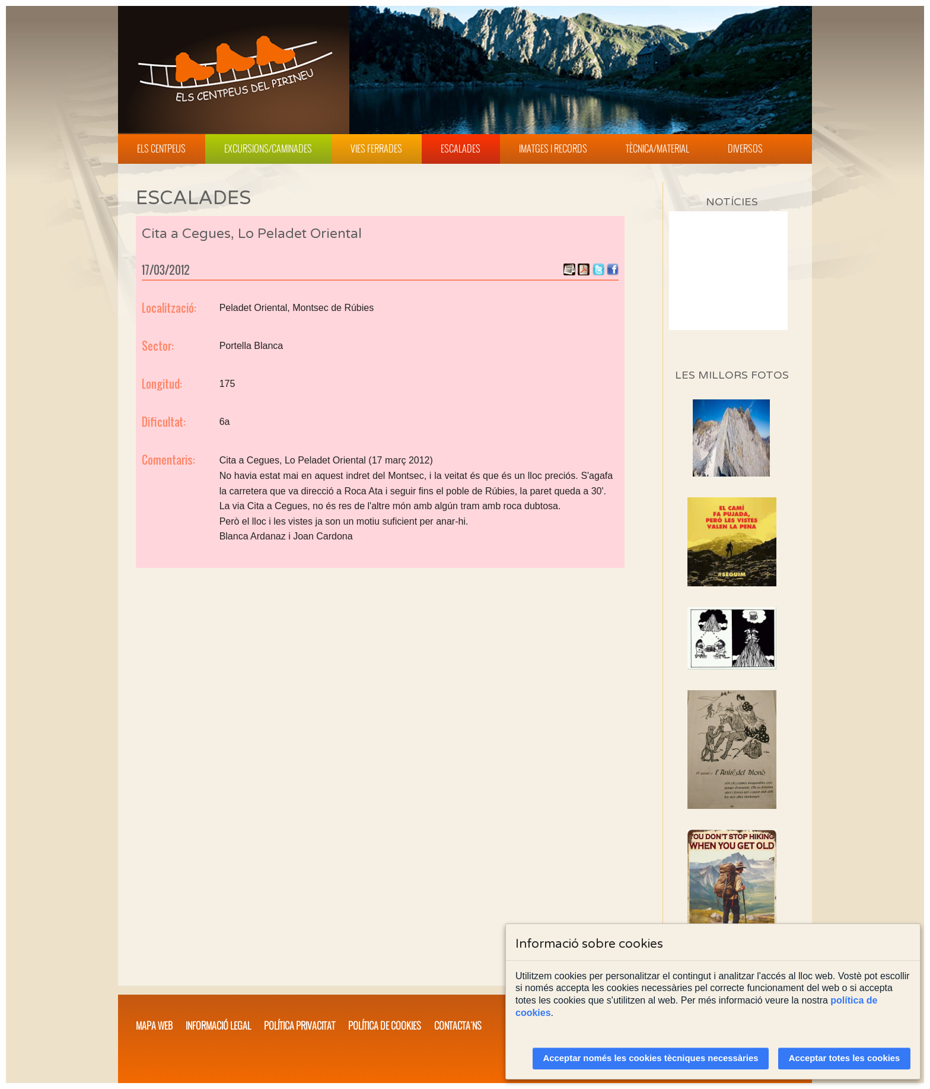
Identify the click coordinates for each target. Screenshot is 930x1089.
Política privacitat (299, 1025)
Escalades (460, 148)
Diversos (745, 148)
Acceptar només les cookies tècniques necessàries (651, 1058)
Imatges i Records (553, 148)
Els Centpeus (161, 148)
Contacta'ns (458, 1025)
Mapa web (154, 1025)
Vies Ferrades (376, 148)
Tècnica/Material (657, 148)
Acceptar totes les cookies (844, 1058)
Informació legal (218, 1025)
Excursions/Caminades (268, 148)
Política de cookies (384, 1025)
